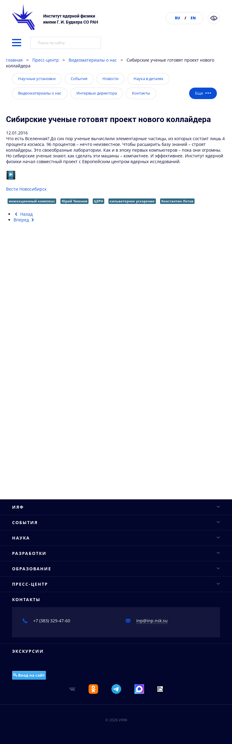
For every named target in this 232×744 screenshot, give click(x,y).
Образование (116, 569)
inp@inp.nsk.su (152, 620)
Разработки (116, 553)
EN (193, 18)
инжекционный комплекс (32, 201)
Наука (116, 538)
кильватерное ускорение (132, 201)
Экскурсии (28, 651)
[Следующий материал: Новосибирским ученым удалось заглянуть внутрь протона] (25, 220)
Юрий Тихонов (74, 201)
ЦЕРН (98, 201)
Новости (110, 78)
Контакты (141, 93)
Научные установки (37, 78)
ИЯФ (116, 507)
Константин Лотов (177, 201)
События (79, 78)
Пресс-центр (45, 60)
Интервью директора (96, 93)
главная (14, 60)
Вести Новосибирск (26, 189)
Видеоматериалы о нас (93, 60)
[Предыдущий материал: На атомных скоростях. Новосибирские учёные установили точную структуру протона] (23, 214)
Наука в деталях (148, 78)
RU (177, 18)
